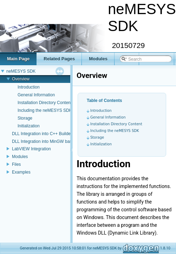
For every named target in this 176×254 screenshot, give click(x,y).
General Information (36, 94)
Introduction (29, 87)
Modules (20, 156)
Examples (21, 172)
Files (16, 164)
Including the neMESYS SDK (45, 110)
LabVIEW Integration (31, 148)
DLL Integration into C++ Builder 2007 (47, 133)
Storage (25, 118)
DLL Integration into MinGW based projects (52, 141)
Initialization (29, 125)
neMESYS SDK (20, 71)
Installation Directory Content (45, 102)
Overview (21, 79)
